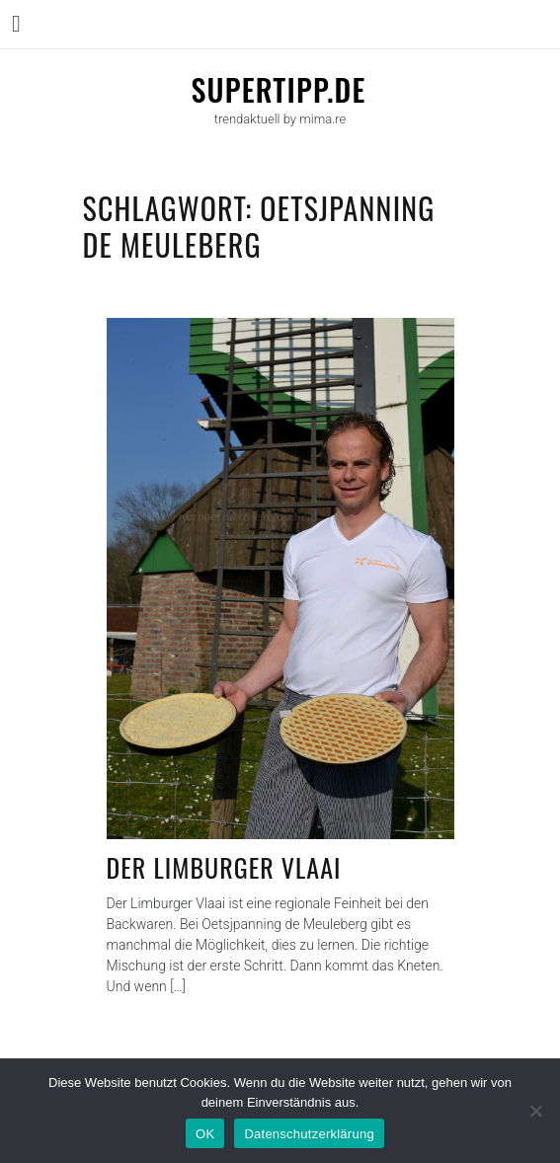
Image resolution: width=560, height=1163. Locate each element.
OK (205, 1133)
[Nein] (535, 1111)
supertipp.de (278, 89)
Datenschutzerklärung (308, 1133)
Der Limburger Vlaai (224, 867)
